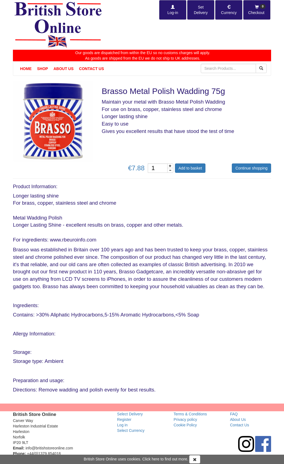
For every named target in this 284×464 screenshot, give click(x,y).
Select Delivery (130, 414)
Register (124, 419)
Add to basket (190, 168)
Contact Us (91, 68)
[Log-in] (172, 10)
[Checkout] (257, 10)
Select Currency (130, 430)
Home (26, 68)
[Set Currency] (229, 10)
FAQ (234, 414)
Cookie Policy (185, 425)
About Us (64, 68)
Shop (42, 68)
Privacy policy (185, 419)
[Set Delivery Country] (201, 10)
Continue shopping (251, 168)
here (155, 459)
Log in (122, 425)
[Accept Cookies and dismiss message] (194, 459)
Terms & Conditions (190, 414)
